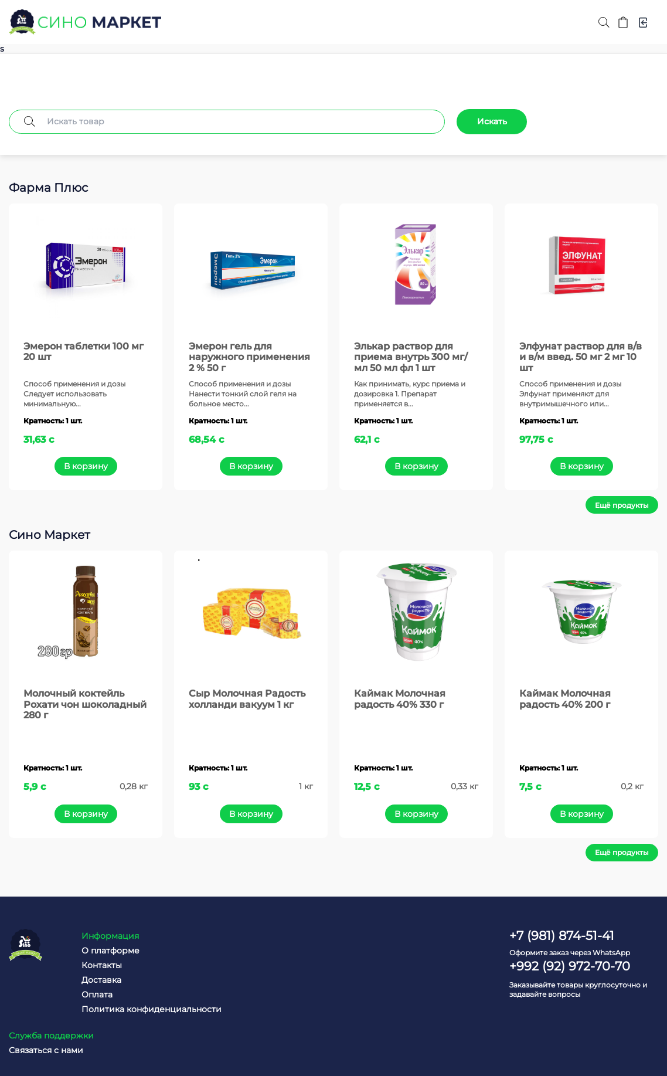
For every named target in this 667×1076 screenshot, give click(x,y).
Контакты (93, 964)
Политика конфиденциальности (143, 1008)
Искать (492, 121)
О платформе (102, 950)
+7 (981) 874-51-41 (561, 935)
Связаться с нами (325, 950)
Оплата (88, 994)
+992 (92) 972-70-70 (569, 965)
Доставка (93, 979)
